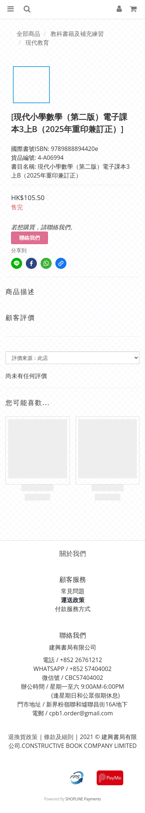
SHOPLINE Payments (83, 799)
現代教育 (37, 42)
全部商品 (28, 34)
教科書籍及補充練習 (77, 34)
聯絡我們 (29, 237)
